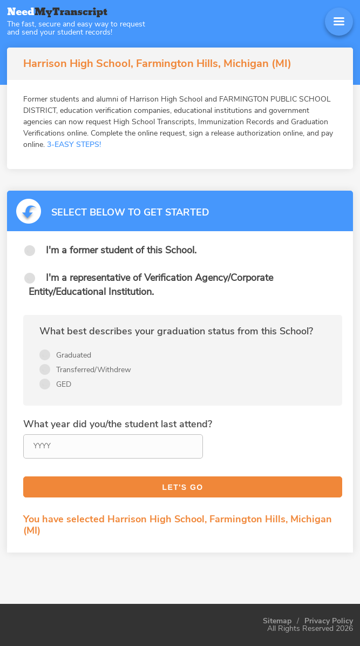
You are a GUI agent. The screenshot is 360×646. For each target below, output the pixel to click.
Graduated (73, 355)
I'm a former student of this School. (121, 250)
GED (63, 384)
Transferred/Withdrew (93, 370)
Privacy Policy (328, 621)
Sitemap (277, 621)
